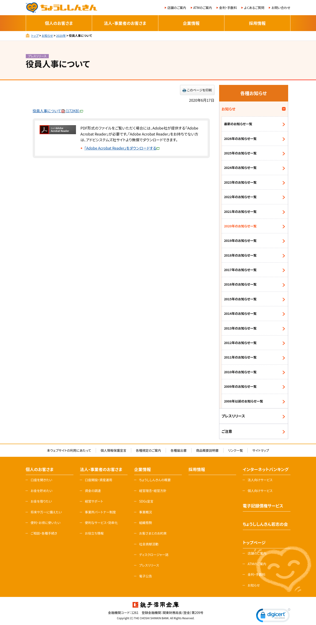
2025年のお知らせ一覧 (240, 153)
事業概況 (145, 512)
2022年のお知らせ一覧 (240, 196)
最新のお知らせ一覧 (238, 124)
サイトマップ (260, 450)
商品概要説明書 (207, 450)
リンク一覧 (235, 450)
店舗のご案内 (176, 7)
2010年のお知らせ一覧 (240, 372)
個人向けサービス (260, 490)
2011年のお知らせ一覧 (240, 357)
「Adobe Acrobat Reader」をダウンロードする (122, 148)
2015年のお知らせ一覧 (240, 299)
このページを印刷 (199, 90)
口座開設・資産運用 (98, 479)
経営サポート (94, 501)
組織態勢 (145, 522)
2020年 (61, 35)
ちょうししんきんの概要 (155, 479)
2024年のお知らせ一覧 (240, 167)
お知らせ (47, 35)
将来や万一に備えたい (46, 512)
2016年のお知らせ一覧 (240, 284)
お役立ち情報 (94, 533)
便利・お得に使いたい (46, 522)
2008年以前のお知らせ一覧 (243, 401)
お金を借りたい (41, 501)
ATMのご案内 (202, 7)
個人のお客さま (59, 23)
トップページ (254, 542)
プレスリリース (233, 416)
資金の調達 (93, 490)
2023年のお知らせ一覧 (240, 182)
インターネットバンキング (266, 469)
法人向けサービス (260, 479)
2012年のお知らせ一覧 (240, 342)
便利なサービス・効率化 (101, 522)
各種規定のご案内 (148, 450)
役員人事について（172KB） (58, 110)
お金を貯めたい (41, 490)
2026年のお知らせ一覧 (240, 138)
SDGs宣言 (146, 501)
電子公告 (145, 576)
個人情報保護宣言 (113, 450)
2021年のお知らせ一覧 (240, 211)
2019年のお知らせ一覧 (240, 240)
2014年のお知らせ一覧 (240, 313)
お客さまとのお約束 (153, 533)
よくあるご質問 (254, 7)
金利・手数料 (228, 7)
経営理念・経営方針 (152, 490)
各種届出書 (179, 450)
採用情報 (257, 23)
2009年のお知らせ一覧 (240, 386)
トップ (34, 35)
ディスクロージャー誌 (153, 554)
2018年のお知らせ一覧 (240, 255)
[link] (273, 616)
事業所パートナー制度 (100, 512)
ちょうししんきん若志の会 (265, 524)
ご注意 (227, 431)
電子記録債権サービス (263, 506)
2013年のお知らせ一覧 (240, 328)
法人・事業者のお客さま (125, 23)
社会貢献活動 (148, 544)
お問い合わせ (280, 7)
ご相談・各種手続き (44, 533)
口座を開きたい (41, 479)
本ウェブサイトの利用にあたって (69, 450)
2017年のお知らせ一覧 (240, 269)
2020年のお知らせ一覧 (240, 226)
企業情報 (191, 23)
